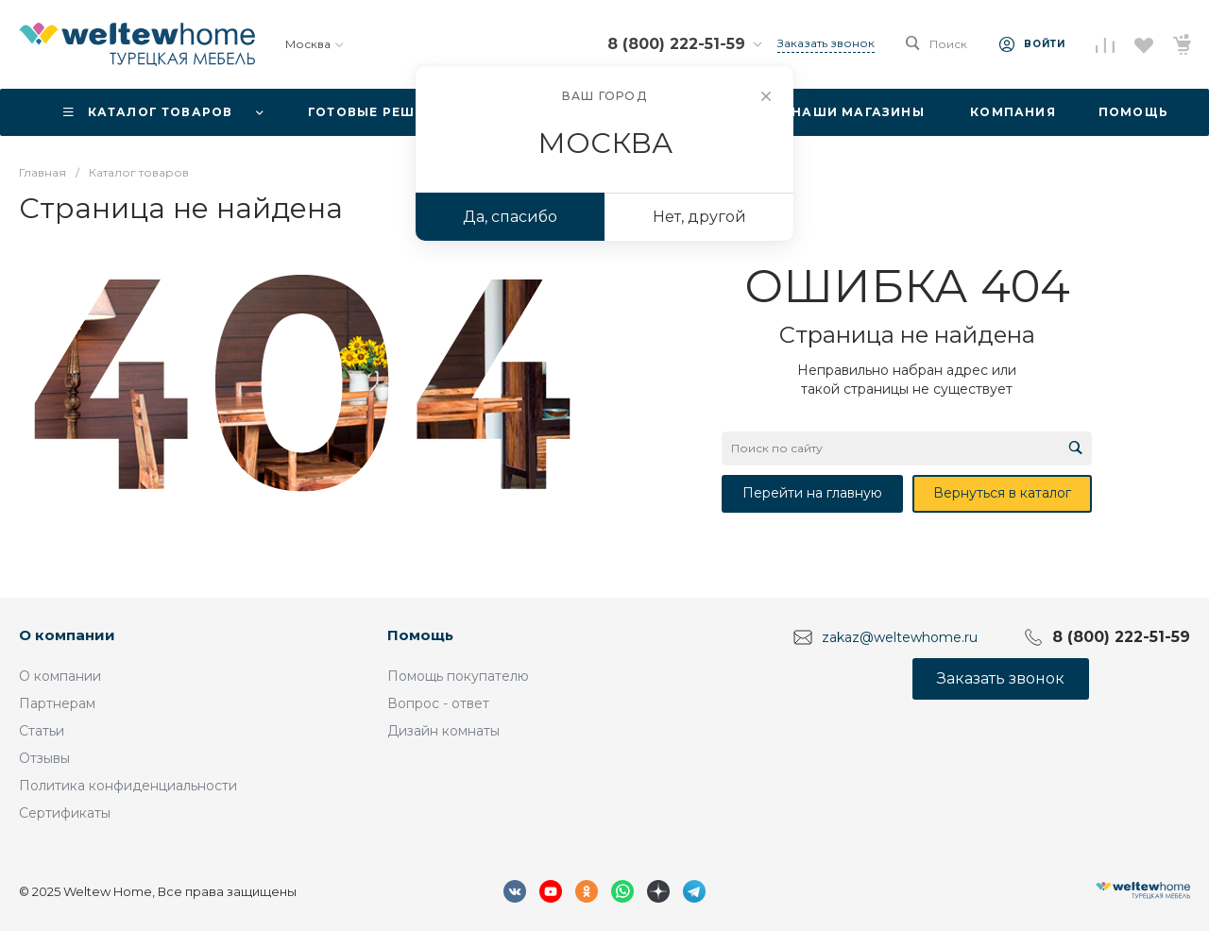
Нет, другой (699, 217)
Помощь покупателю (458, 676)
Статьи (41, 730)
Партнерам (57, 703)
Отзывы (44, 758)
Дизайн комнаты (443, 730)
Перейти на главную (812, 492)
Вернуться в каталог (1002, 492)
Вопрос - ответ (438, 703)
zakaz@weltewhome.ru (900, 637)
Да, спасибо (510, 217)
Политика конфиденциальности (128, 785)
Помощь (420, 635)
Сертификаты (65, 812)
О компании (67, 635)
